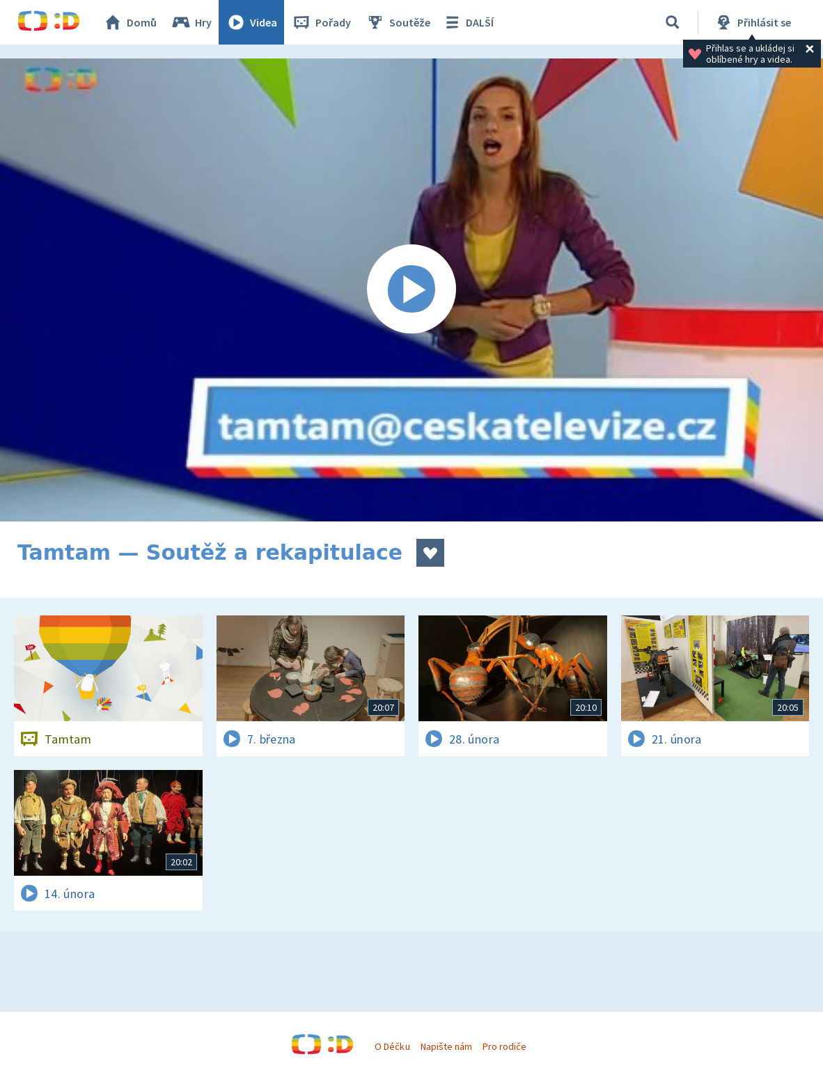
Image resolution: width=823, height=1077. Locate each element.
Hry (191, 22)
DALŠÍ (467, 22)
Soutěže (397, 22)
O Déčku (392, 1046)
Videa (251, 22)
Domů (129, 22)
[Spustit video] (411, 289)
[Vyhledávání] (673, 22)
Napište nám (446, 1046)
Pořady (321, 22)
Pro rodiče (504, 1046)
